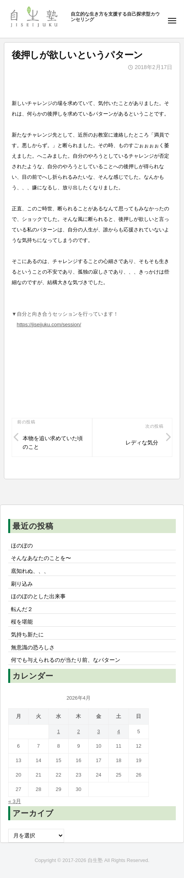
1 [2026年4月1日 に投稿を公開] (58, 731)
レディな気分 (141, 443)
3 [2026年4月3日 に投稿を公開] (98, 731)
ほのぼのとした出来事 (38, 596)
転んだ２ (22, 609)
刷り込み (22, 584)
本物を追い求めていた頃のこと (53, 442)
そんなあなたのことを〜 (41, 558)
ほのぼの (22, 546)
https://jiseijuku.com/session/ (49, 324)
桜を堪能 (22, 622)
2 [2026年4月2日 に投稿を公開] (78, 731)
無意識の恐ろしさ (33, 648)
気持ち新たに (27, 635)
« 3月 (14, 801)
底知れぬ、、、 (30, 571)
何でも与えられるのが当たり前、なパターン (65, 660)
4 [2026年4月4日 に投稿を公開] (118, 731)
